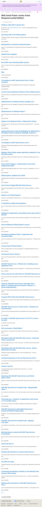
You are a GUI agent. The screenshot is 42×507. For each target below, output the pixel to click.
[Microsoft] (21, 1)
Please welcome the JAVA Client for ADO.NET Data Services (20, 274)
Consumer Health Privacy (33, 503)
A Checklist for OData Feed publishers (13, 203)
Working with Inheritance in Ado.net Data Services (17, 452)
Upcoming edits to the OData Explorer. (13, 34)
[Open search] (37, 2)
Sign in (40, 1)
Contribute (20, 503)
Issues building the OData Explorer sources (15, 224)
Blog (15, 503)
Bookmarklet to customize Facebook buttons (15, 44)
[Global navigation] (1, 2)
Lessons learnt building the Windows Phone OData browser (20, 92)
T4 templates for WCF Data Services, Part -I (15, 142)
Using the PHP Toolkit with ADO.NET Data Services (17, 297)
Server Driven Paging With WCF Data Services (16, 185)
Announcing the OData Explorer (11, 246)
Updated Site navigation (9, 54)
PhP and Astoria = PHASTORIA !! (12, 328)
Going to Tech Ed (7, 366)
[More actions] (40, 12)
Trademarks (9, 505)
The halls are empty (7, 461)
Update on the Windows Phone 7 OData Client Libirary (19, 121)
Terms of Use (3, 505)
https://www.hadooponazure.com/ (14, 27)
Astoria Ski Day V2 (7, 444)
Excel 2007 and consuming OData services (15, 62)
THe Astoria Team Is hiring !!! (10, 254)
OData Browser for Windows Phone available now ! (17, 101)
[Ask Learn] (37, 12)
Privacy (25, 503)
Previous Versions (10, 503)
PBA (2, 72)
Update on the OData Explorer (11, 195)
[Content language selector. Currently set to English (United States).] (6, 501)
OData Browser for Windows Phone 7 (13, 111)
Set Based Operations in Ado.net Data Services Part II (18, 358)
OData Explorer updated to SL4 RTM (13, 175)
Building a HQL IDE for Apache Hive (13, 25)
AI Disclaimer (3, 503)
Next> (2, 492)
